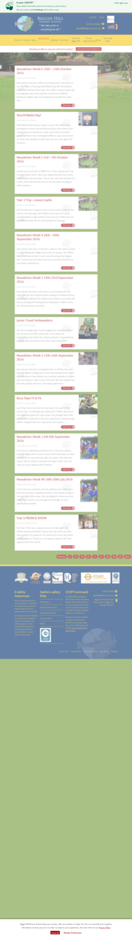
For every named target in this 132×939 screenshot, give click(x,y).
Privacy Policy (104, 927)
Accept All (55, 933)
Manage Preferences (73, 932)
